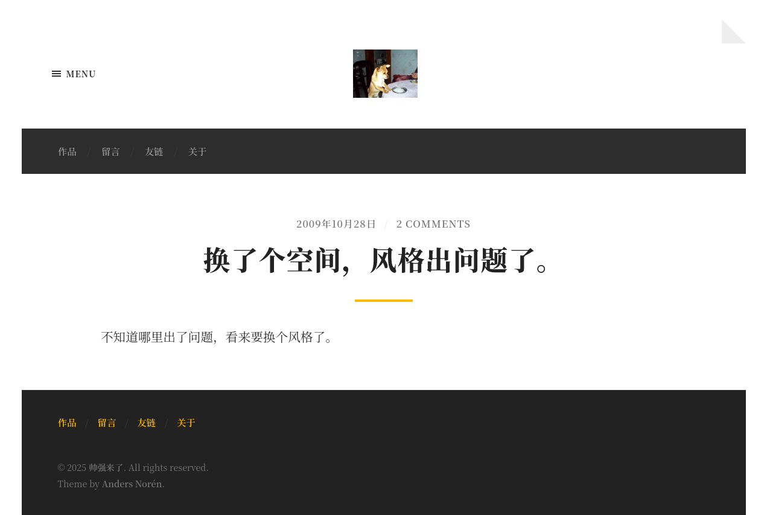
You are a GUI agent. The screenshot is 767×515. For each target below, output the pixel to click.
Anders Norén (132, 483)
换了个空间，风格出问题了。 (383, 258)
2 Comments (433, 223)
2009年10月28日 (336, 223)
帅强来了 (106, 467)
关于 (197, 151)
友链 (154, 151)
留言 (110, 151)
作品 (67, 151)
